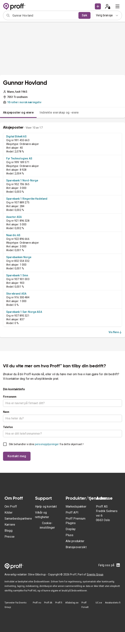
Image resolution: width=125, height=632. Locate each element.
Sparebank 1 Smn (17, 275)
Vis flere (115, 332)
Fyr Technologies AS (19, 158)
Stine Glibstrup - (38, 574)
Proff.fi (58, 602)
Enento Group (95, 574)
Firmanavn (9, 396)
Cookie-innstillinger (47, 525)
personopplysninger (47, 444)
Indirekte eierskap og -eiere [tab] (59, 112)
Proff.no (37, 602)
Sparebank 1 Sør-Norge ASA (24, 311)
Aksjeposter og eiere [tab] (18, 112)
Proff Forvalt (85, 605)
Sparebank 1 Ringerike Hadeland (27, 198)
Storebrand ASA (16, 293)
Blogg (8, 530)
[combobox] (44, 15)
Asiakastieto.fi (112, 602)
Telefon (8, 427)
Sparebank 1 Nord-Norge (22, 180)
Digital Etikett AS (16, 136)
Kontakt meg (17, 456)
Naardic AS (13, 235)
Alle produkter (75, 541)
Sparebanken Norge (18, 257)
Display (71, 529)
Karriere (10, 524)
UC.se (99, 602)
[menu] (117, 6)
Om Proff (11, 506)
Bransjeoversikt (76, 547)
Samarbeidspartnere (18, 518)
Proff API (72, 512)
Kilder (8, 512)
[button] (98, 6)
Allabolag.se (71, 602)
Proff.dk (48, 602)
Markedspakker (76, 506)
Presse (10, 536)
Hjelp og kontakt (46, 506)
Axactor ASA (14, 216)
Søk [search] (84, 15)
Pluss (70, 535)
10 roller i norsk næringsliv (24, 102)
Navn (6, 411)
